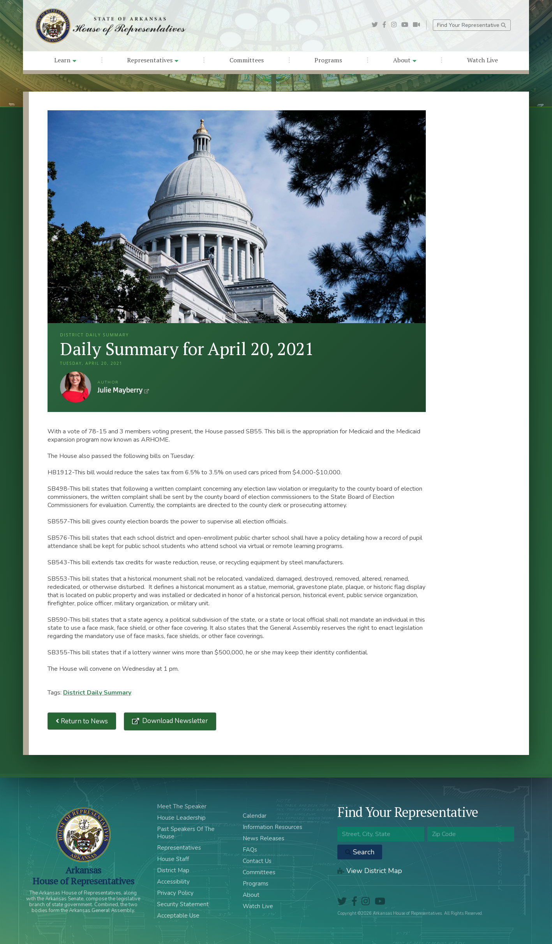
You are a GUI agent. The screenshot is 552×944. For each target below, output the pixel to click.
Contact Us (257, 861)
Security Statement (183, 904)
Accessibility (173, 882)
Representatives (152, 60)
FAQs (250, 850)
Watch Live (482, 60)
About (404, 60)
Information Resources (272, 827)
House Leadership (181, 818)
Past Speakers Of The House (186, 832)
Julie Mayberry (75, 387)
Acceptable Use (178, 915)
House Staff (173, 859)
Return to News (82, 721)
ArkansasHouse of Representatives (83, 875)
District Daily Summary (97, 692)
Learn (65, 60)
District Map (173, 870)
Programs (328, 60)
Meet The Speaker (181, 806)
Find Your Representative (471, 25)
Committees (246, 60)
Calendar (254, 816)
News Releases (263, 838)
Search (359, 852)
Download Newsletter (174, 720)
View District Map (369, 870)
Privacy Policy (175, 893)
